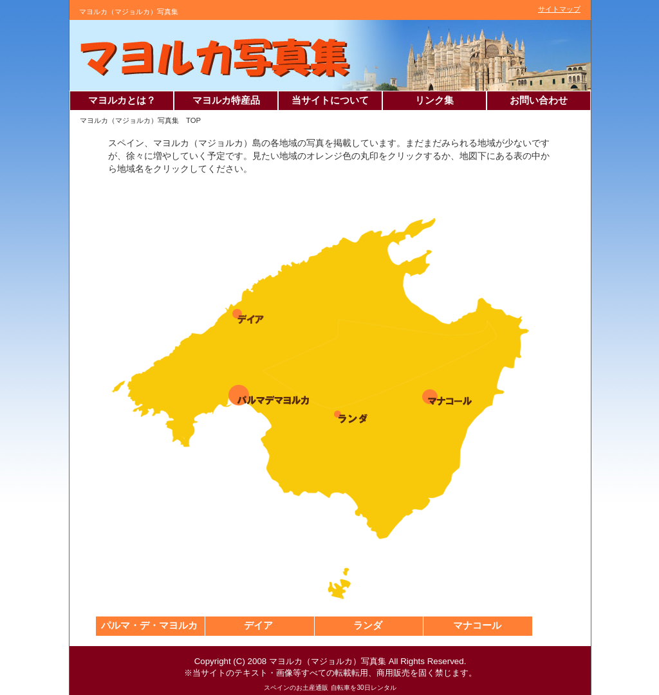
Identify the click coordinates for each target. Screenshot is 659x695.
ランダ (367, 625)
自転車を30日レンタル (363, 687)
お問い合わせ (539, 100)
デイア (258, 625)
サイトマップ (559, 9)
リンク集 (434, 100)
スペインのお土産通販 (296, 687)
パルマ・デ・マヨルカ (149, 625)
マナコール (477, 625)
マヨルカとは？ (122, 100)
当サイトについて (330, 100)
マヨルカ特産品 (226, 100)
